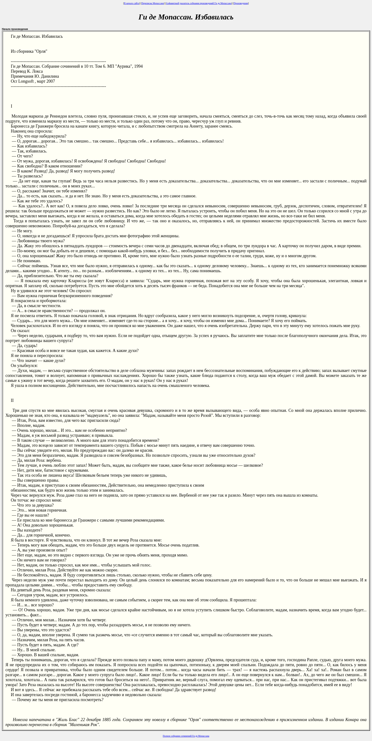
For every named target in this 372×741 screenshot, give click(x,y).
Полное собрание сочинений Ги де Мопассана (186, 736)
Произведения (241, 3)
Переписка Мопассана (152, 3)
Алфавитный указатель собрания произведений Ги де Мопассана (199, 3)
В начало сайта (131, 3)
